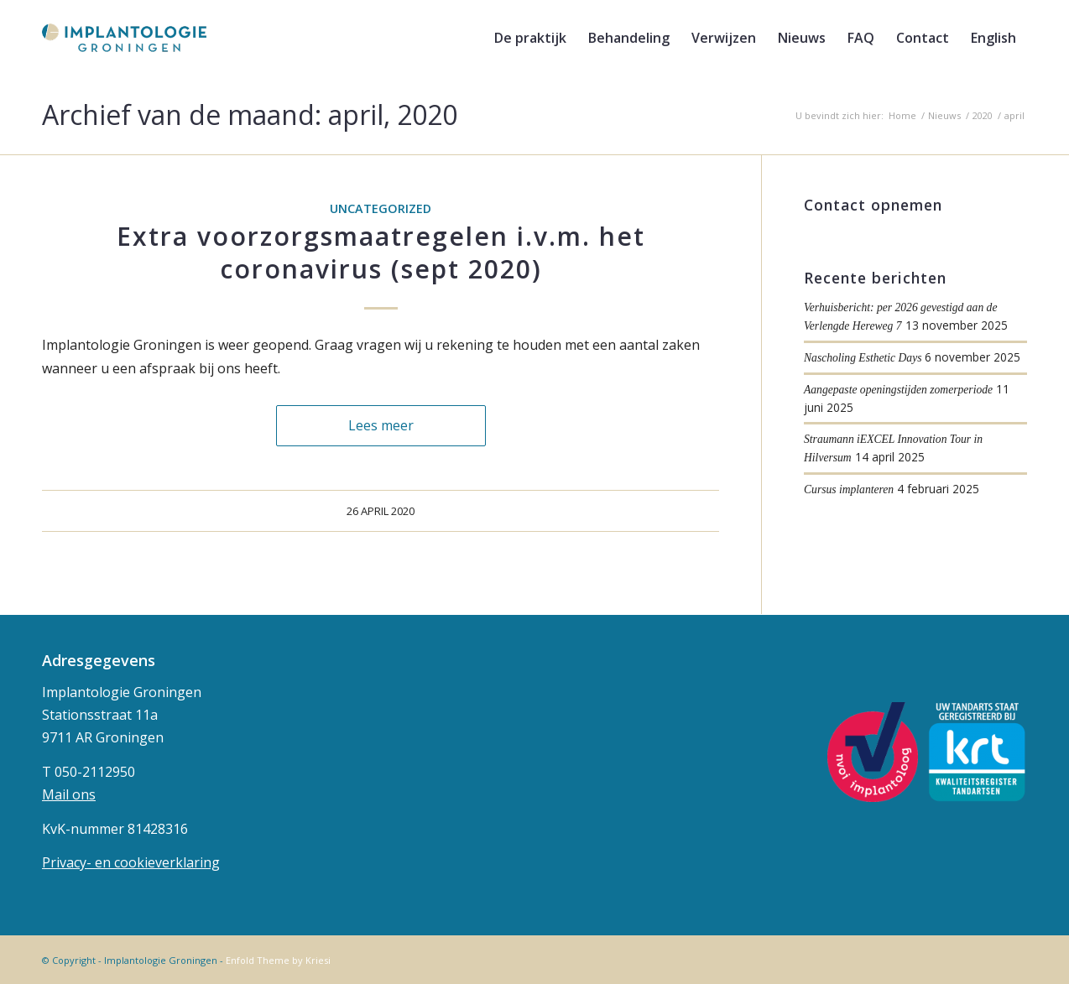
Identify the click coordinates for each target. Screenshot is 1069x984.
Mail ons (69, 794)
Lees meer (381, 425)
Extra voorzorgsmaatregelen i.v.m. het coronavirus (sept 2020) (381, 252)
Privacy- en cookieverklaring (131, 862)
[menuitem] (530, 37)
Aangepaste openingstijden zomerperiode (898, 389)
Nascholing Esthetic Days (862, 357)
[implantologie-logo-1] (124, 37)
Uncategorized (380, 208)
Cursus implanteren (849, 489)
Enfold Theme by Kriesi (278, 960)
